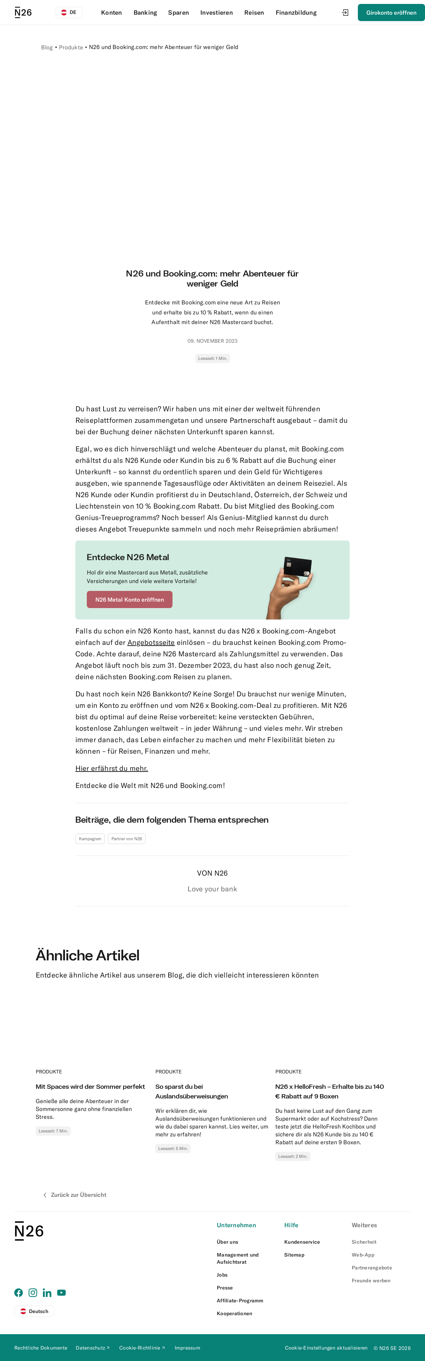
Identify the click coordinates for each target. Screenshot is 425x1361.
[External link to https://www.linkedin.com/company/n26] (47, 1292)
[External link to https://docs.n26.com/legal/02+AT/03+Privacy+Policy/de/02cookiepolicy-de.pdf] (142, 1347)
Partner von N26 (126, 838)
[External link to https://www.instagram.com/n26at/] (33, 1292)
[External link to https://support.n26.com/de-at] (313, 1241)
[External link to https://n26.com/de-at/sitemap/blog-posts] (313, 1254)
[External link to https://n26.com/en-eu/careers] (246, 1274)
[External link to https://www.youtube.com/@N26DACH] (61, 1292)
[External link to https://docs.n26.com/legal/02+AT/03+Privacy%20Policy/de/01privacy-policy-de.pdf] (93, 1347)
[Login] (345, 12)
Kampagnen (90, 838)
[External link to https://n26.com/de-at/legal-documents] (40, 1347)
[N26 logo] (23, 12)
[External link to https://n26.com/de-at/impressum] (187, 1347)
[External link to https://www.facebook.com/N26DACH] (18, 1292)
